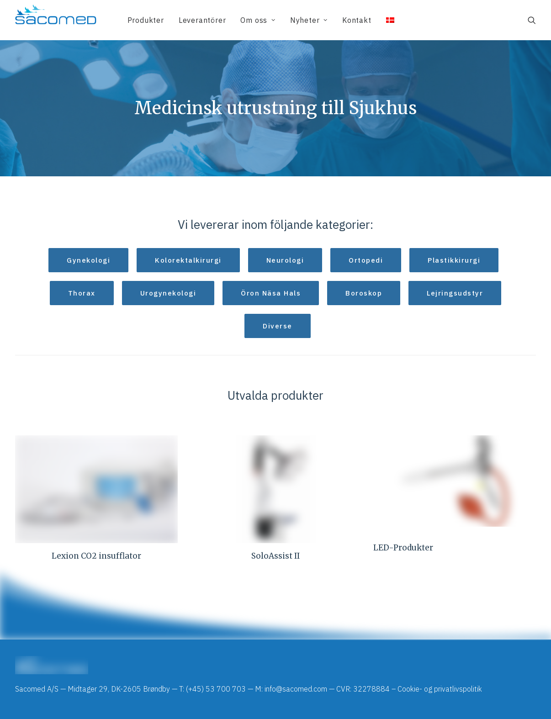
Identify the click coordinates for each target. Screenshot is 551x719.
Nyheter (309, 20)
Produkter (145, 20)
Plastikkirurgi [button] (454, 260)
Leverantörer (202, 20)
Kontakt (356, 20)
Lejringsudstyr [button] (455, 293)
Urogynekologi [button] (168, 293)
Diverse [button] (277, 326)
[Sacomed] (55, 20)
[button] (532, 20)
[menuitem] (145, 20)
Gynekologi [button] (88, 260)
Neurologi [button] (285, 260)
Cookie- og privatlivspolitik (439, 688)
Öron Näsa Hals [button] (271, 293)
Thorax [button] (81, 293)
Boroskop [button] (363, 293)
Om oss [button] (257, 20)
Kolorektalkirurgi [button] (188, 260)
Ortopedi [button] (366, 260)
